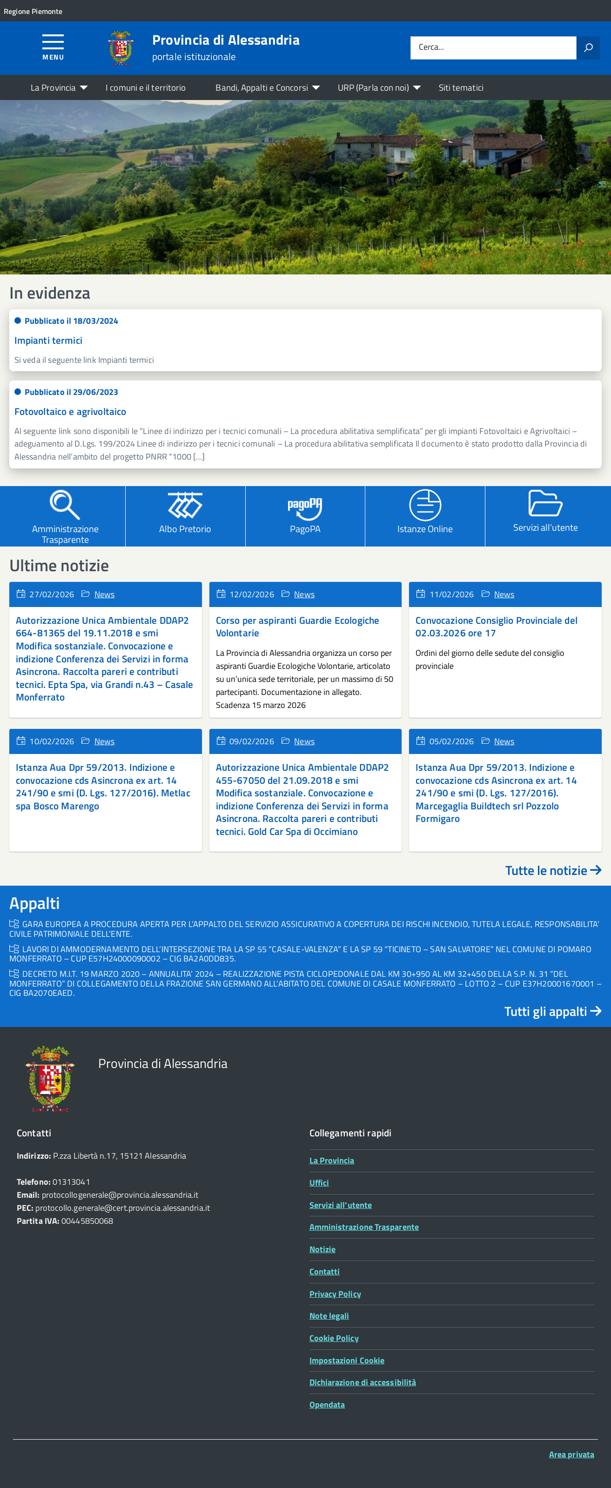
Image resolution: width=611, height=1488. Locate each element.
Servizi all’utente (340, 1205)
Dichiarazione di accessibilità (362, 1382)
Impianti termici (48, 340)
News (104, 594)
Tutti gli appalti (553, 1011)
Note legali (329, 1315)
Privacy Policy (335, 1294)
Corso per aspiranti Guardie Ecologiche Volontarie (298, 627)
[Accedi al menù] (53, 46)
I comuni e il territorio (146, 87)
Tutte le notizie (553, 870)
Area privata (571, 1454)
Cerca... (431, 47)
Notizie (322, 1249)
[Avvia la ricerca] (588, 48)
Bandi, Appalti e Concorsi (261, 87)
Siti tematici (461, 87)
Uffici (319, 1182)
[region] (305, 187)
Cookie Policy (334, 1338)
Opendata (327, 1404)
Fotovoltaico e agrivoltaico (70, 411)
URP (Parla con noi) (373, 87)
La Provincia (53, 87)
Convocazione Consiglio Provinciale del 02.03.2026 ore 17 (496, 627)
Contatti (324, 1271)
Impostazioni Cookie (347, 1360)
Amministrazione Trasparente (364, 1227)
